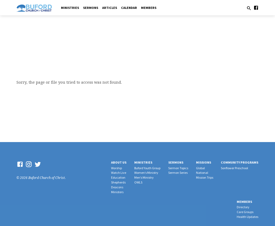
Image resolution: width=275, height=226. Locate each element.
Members (148, 8)
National (202, 173)
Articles (109, 8)
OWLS (138, 182)
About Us (118, 162)
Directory (243, 207)
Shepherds (118, 182)
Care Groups (245, 212)
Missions (203, 162)
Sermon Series (178, 173)
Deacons (117, 187)
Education (118, 177)
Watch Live (118, 173)
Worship (116, 168)
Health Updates (247, 217)
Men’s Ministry (144, 177)
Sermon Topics (178, 168)
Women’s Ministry (146, 173)
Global (200, 168)
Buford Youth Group (147, 168)
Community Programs (239, 162)
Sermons (90, 8)
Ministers (117, 192)
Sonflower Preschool (234, 168)
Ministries (70, 8)
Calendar (129, 8)
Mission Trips (204, 177)
